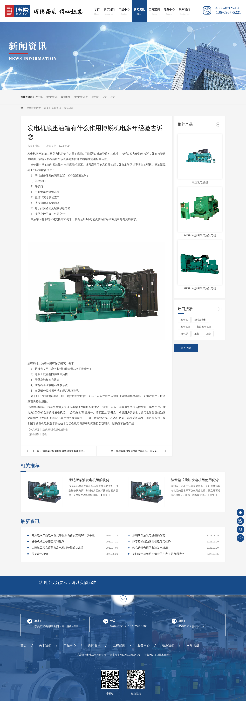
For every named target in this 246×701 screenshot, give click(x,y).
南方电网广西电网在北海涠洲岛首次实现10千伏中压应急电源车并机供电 (66, 535)
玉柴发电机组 (40, 553)
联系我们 (184, 12)
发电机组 (66, 97)
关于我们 (109, 12)
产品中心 (124, 12)
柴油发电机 (52, 97)
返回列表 (186, 347)
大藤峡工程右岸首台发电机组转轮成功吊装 (58, 547)
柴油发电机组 (81, 97)
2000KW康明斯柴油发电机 (200, 288)
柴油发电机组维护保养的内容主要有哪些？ (158, 553)
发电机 (39, 97)
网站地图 (193, 645)
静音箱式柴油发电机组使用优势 (195, 480)
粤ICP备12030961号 (130, 655)
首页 (97, 12)
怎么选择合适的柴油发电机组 (150, 547)
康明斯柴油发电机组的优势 (89, 480)
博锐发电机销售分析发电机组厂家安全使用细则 (138, 451)
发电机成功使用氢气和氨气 (48, 541)
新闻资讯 (139, 12)
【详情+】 (105, 495)
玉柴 (104, 97)
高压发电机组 (200, 182)
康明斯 (95, 97)
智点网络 (149, 655)
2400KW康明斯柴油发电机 (200, 235)
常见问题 (68, 108)
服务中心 (169, 12)
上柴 (112, 97)
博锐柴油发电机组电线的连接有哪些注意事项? (65, 451)
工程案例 (154, 12)
